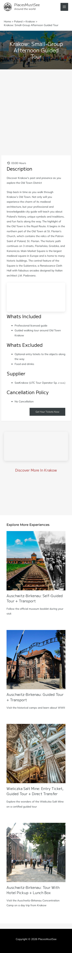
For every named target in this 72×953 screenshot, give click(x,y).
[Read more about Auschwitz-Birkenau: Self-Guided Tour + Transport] (36, 560)
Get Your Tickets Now (47, 411)
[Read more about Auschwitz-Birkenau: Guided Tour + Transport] (36, 659)
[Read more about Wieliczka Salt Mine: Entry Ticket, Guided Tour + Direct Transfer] (36, 753)
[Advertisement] (36, 107)
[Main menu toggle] (64, 7)
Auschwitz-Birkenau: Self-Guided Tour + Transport (35, 598)
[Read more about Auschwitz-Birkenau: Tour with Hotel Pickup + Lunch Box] (36, 852)
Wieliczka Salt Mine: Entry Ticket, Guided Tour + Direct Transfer (35, 791)
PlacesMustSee (27, 4)
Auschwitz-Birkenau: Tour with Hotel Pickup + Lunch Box (33, 890)
